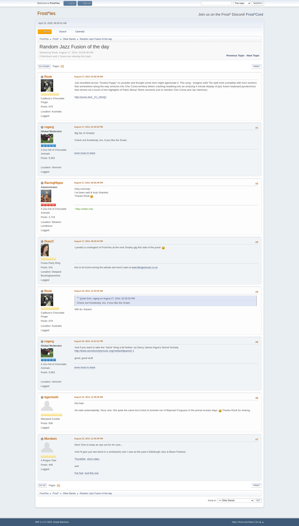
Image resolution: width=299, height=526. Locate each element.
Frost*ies (46, 13)
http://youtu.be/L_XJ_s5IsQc (90, 97)
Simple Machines (61, 522)
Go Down (44, 66)
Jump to (212, 500)
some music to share (84, 153)
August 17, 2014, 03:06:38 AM (88, 76)
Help (234, 522)
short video (93, 459)
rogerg (49, 127)
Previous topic (235, 55)
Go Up (42, 485)
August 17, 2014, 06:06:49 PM (88, 183)
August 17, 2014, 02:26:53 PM (88, 127)
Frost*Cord (254, 14)
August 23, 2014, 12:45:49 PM (88, 438)
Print (256, 66)
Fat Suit (79, 473)
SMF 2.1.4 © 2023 (43, 522)
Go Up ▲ (259, 522)
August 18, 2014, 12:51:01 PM (88, 341)
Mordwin (50, 438)
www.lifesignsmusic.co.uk (145, 267)
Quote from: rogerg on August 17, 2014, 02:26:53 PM (107, 298)
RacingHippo (53, 182)
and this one (92, 473)
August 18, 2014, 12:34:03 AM (88, 291)
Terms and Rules (246, 522)
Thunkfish (80, 459)
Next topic (253, 55)
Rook (48, 76)
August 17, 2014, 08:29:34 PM (88, 241)
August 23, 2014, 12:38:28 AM (88, 397)
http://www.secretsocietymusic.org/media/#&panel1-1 (104, 350)
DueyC (49, 241)
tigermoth (51, 397)
